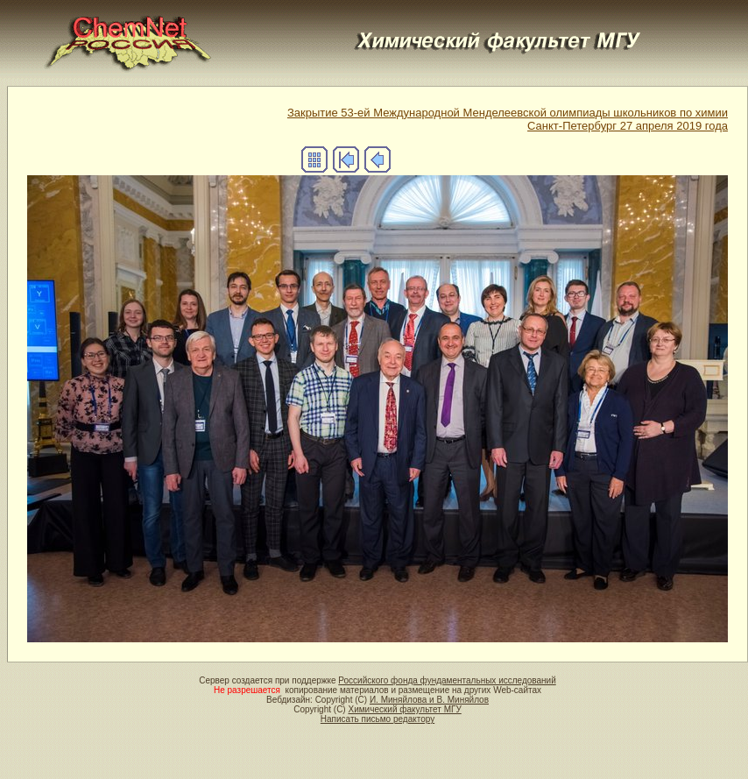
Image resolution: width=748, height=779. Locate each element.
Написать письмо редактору (377, 719)
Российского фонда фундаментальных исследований (446, 680)
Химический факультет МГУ (404, 709)
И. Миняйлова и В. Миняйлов (429, 700)
